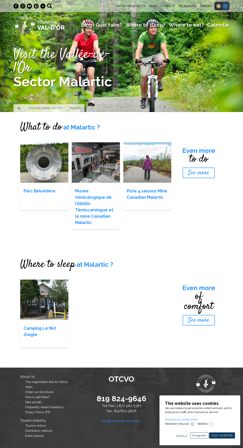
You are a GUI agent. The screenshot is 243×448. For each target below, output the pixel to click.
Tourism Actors (35, 425)
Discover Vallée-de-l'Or (45, 108)
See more (198, 172)
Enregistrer (199, 435)
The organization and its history (46, 382)
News (153, 6)
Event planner (34, 435)
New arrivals (33, 402)
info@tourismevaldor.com (121, 421)
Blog (86, 25)
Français (205, 6)
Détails (181, 436)
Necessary (177, 423)
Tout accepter (222, 435)
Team (29, 387)
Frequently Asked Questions (44, 407)
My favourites (188, 6)
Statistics (202, 423)
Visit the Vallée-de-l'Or (130, 6)
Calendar (218, 25)
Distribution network (38, 430)
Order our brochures (39, 392)
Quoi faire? (109, 25)
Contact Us (167, 6)
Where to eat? (186, 25)
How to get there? (37, 397)
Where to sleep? (145, 25)
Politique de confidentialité (181, 419)
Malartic (75, 108)
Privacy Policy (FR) (37, 412)
